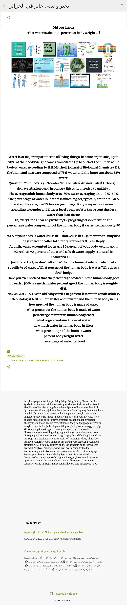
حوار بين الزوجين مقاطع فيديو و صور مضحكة (45, 551)
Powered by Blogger (63, 593)
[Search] (122, 6)
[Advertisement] (63, 493)
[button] (9, 17)
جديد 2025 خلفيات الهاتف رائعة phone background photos (53, 532)
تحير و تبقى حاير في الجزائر (39, 6)
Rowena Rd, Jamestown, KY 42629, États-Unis (39, 360)
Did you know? (15, 356)
